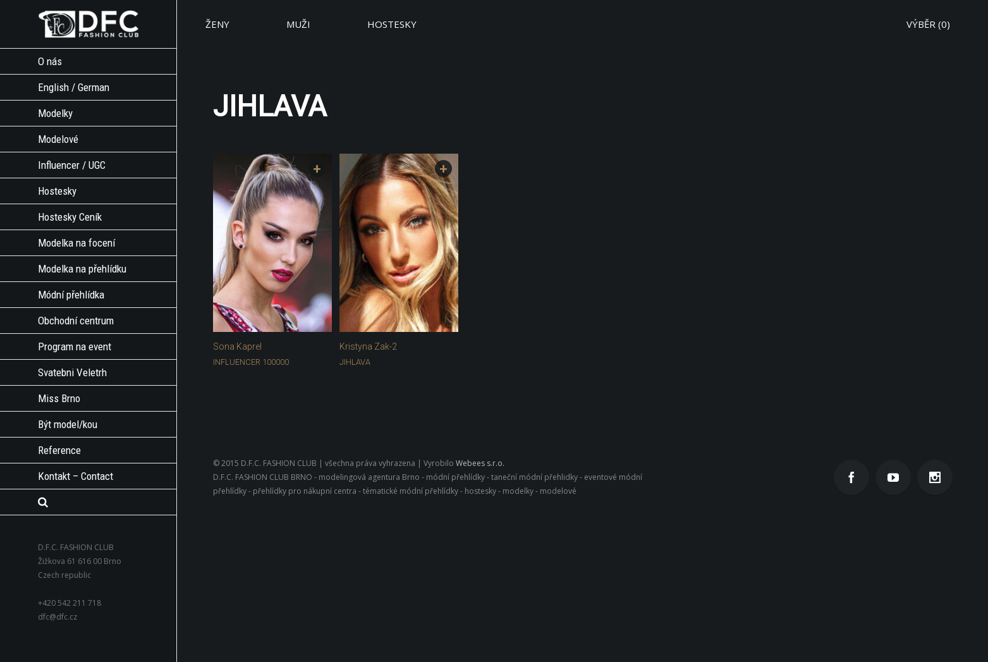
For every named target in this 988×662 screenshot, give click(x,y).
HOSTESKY (392, 24)
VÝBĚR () (928, 24)
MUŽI (298, 24)
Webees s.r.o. (480, 463)
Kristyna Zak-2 (368, 346)
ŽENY (217, 24)
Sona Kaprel (237, 346)
